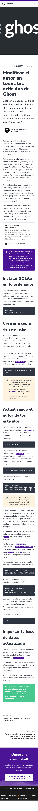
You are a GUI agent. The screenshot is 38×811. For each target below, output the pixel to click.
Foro (34, 795)
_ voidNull (9, 3)
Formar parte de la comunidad (19, 777)
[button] (30, 4)
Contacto (13, 795)
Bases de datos (19, 66)
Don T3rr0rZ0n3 (18, 129)
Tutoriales (7, 66)
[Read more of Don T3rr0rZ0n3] (7, 130)
